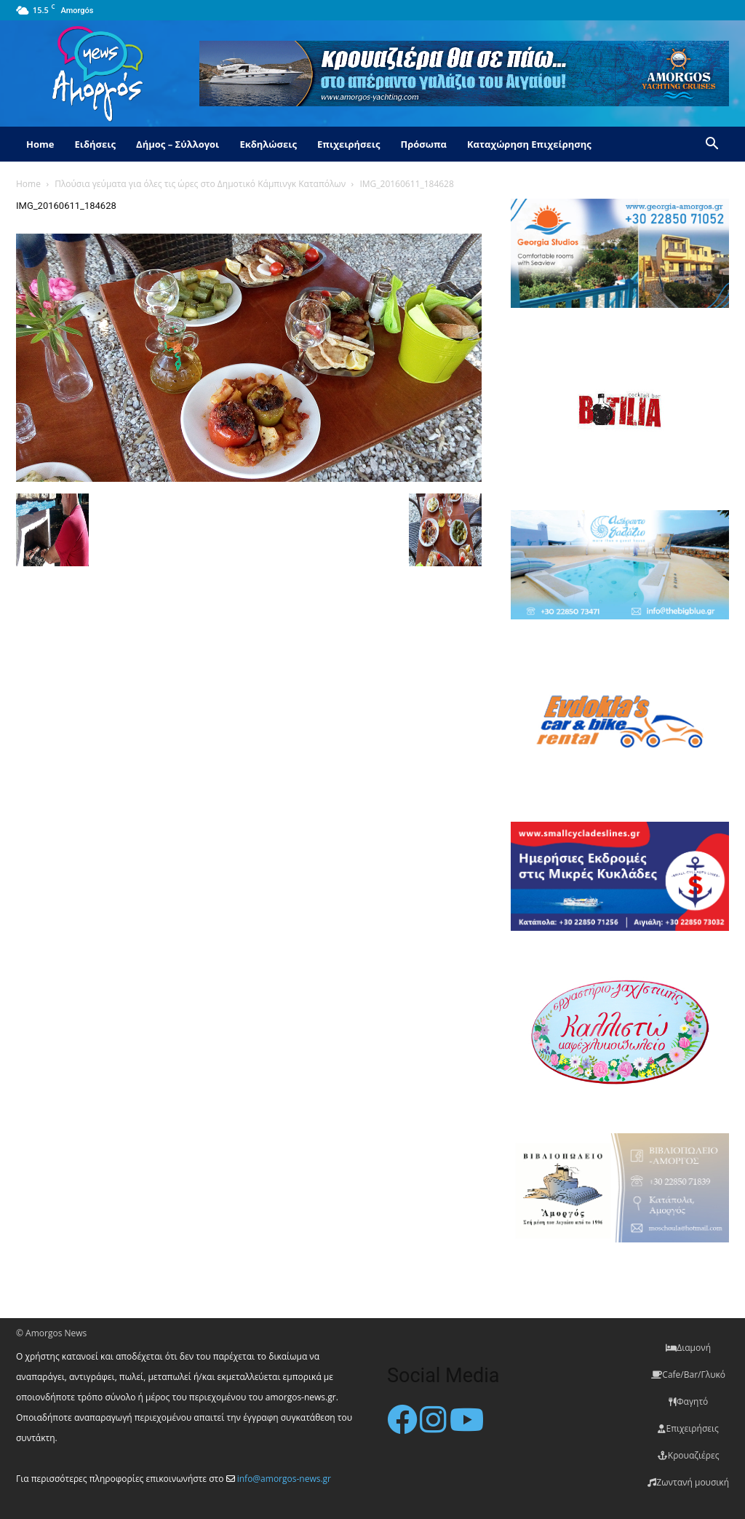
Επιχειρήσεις (348, 144)
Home (40, 144)
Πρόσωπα (423, 144)
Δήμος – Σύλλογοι (177, 144)
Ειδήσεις (95, 144)
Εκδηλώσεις (268, 144)
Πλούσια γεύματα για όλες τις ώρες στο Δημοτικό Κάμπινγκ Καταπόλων (200, 184)
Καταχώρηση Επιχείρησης (529, 144)
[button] (711, 145)
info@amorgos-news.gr (284, 1478)
